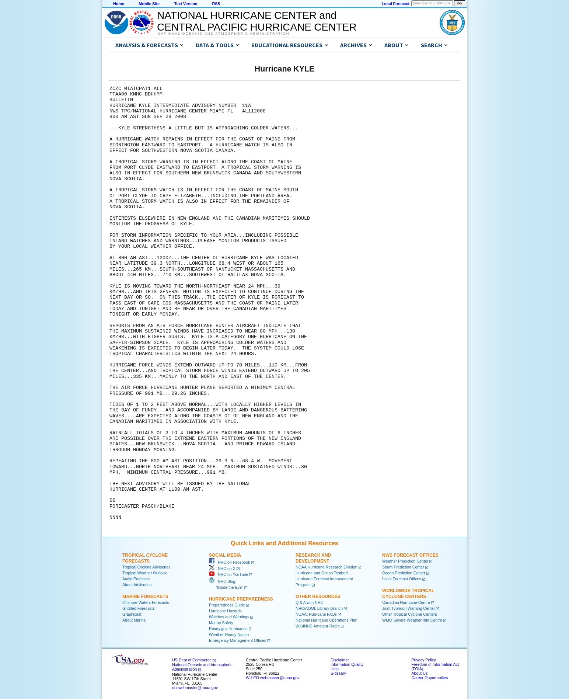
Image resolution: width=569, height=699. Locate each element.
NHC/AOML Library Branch (319, 608)
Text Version (186, 3)
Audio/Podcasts (136, 579)
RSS (216, 3)
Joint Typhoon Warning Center (408, 608)
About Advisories (136, 584)
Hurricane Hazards (225, 611)
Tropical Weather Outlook (144, 573)
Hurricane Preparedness (241, 599)
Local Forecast (395, 3)
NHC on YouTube (228, 574)
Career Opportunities (429, 677)
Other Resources (318, 596)
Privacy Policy (423, 660)
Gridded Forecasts (138, 608)
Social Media (225, 555)
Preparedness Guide (227, 605)
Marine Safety (221, 622)
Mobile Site (149, 3)
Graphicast (132, 614)
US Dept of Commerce (192, 660)
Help (335, 669)
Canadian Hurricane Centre (406, 602)
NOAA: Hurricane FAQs (316, 614)
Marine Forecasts (145, 596)
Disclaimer (340, 660)
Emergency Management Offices (237, 640)
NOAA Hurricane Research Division (326, 567)
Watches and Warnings (229, 617)
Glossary (338, 673)
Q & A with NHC (309, 602)
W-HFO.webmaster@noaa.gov (273, 677)
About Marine (134, 620)
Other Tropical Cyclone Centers (409, 614)
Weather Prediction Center (405, 561)
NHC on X (222, 568)
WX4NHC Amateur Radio (318, 626)
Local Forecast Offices (401, 579)
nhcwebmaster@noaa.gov (195, 687)
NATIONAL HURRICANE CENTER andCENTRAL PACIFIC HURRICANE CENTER (256, 21)
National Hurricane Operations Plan (326, 620)
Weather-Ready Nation (229, 634)
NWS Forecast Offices (410, 555)
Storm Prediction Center (403, 567)
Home (118, 3)
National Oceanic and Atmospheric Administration (223, 33)
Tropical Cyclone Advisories (146, 567)
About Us (419, 673)
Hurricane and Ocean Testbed (322, 573)
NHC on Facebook (229, 562)
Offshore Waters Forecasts (145, 602)
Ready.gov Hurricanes (228, 628)
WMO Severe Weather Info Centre (412, 620)
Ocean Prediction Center (403, 573)
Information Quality (347, 664)
